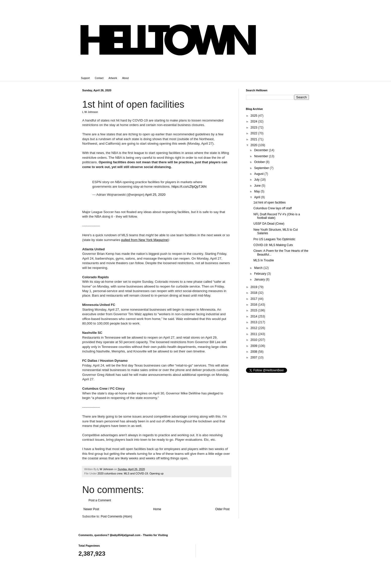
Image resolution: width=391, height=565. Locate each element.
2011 (254, 334)
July (257, 179)
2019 (254, 287)
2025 (254, 115)
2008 (254, 351)
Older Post (222, 509)
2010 (254, 340)
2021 (254, 139)
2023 (254, 127)
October (260, 162)
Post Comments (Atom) (116, 516)
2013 (254, 322)
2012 (254, 328)
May (257, 191)
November (261, 156)
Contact (99, 78)
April (257, 197)
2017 (254, 299)
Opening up (157, 473)
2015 (254, 310)
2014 (254, 316)
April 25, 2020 (155, 194)
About (125, 78)
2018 (254, 293)
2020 (254, 145)
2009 (254, 346)
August (259, 174)
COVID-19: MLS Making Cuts (273, 245)
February (260, 273)
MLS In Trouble (263, 260)
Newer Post (91, 509)
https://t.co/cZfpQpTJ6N (188, 186)
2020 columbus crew (109, 473)
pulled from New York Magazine (144, 240)
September (262, 168)
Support (85, 78)
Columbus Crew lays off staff (272, 208)
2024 (254, 121)
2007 (254, 357)
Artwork (113, 78)
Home (157, 509)
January (260, 279)
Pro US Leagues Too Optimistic (274, 239)
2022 (254, 133)
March (258, 268)
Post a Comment (100, 500)
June (257, 185)
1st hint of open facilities (269, 202)
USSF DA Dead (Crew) (268, 223)
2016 (254, 304)
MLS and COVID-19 (136, 473)
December (261, 150)
